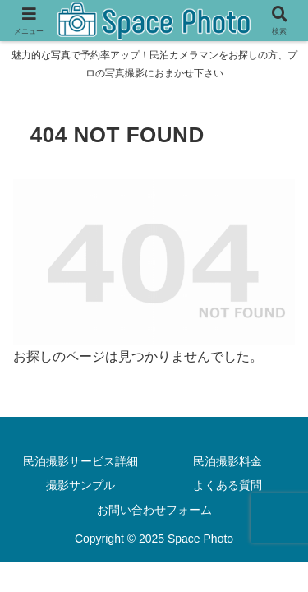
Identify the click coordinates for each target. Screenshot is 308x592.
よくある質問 (227, 485)
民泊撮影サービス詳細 (80, 461)
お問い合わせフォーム (154, 509)
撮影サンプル (80, 485)
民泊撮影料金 (227, 461)
